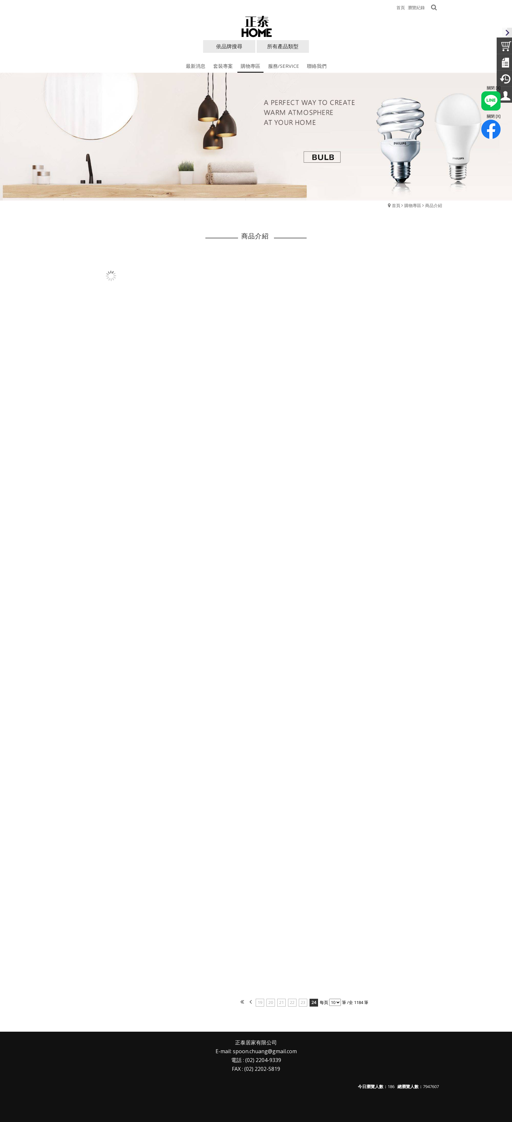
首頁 (396, 205)
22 (292, 1002)
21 (281, 1002)
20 (270, 1002)
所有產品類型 (282, 46)
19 (260, 1002)
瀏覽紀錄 (416, 7)
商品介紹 (433, 205)
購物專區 (412, 205)
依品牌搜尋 (229, 46)
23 (303, 1002)
